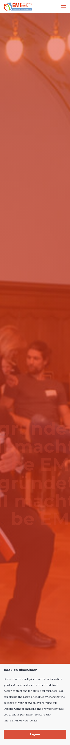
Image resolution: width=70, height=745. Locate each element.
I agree (35, 734)
